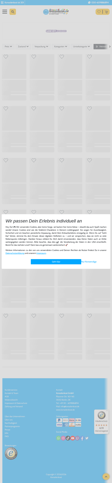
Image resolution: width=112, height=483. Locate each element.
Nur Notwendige (89, 261)
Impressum (41, 253)
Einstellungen (37, 261)
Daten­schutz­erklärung (15, 253)
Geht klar (56, 261)
